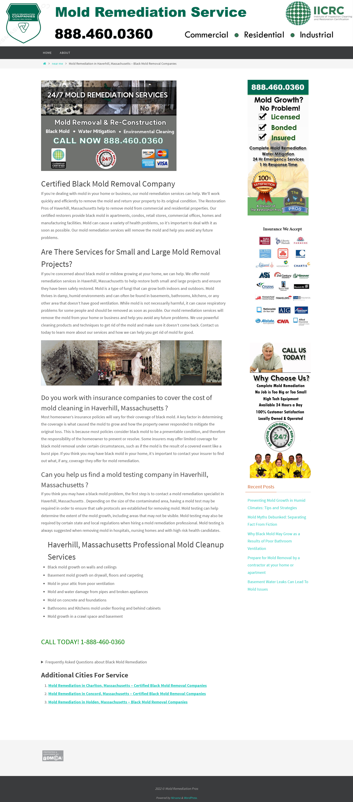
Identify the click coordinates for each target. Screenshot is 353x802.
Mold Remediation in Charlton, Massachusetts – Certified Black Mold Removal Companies (127, 685)
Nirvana (176, 798)
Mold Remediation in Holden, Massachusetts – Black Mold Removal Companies (118, 702)
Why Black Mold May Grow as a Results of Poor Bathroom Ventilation (274, 541)
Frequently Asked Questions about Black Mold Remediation (96, 662)
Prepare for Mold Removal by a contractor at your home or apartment (274, 565)
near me (57, 64)
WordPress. (190, 798)
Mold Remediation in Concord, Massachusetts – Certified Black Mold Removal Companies (127, 693)
